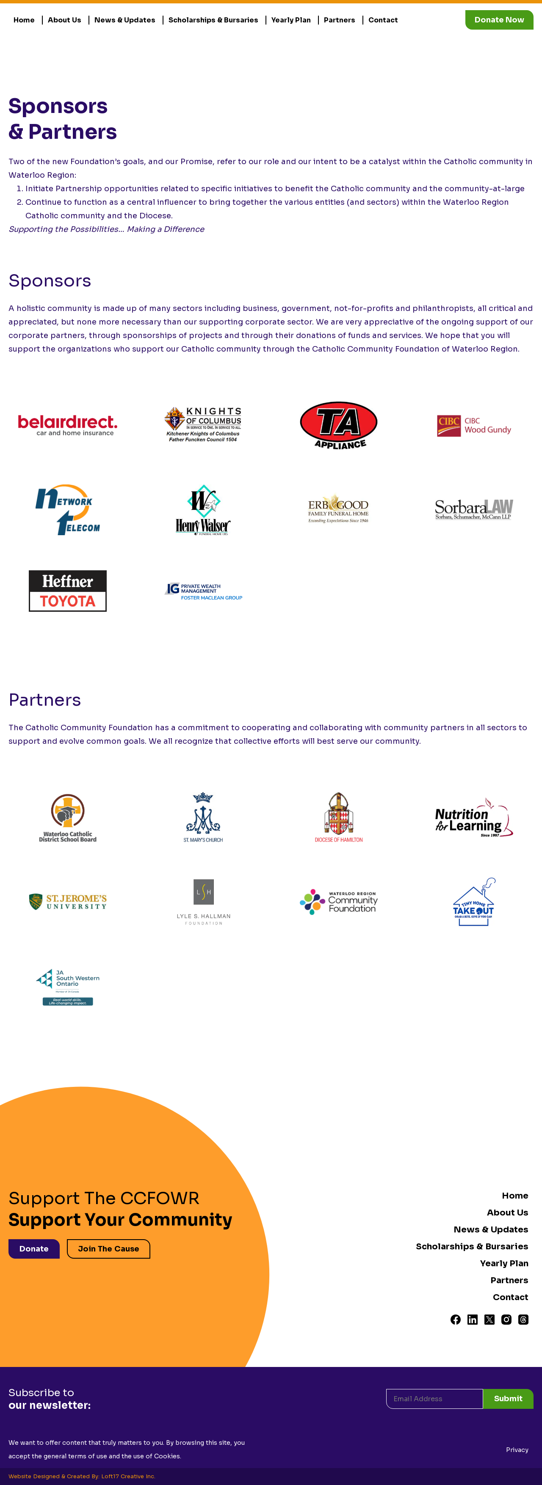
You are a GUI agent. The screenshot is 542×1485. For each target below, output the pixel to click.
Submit (508, 1398)
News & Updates (124, 20)
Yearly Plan (291, 20)
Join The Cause (108, 1249)
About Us (64, 20)
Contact (383, 20)
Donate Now (499, 20)
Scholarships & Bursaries (213, 20)
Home (24, 20)
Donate (34, 1249)
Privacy (517, 1450)
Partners (339, 20)
